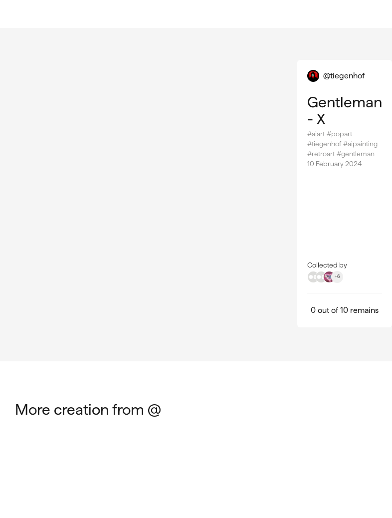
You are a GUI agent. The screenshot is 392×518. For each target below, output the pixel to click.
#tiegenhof (324, 144)
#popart (339, 134)
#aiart (316, 134)
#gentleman (356, 154)
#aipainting (360, 144)
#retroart (321, 154)
